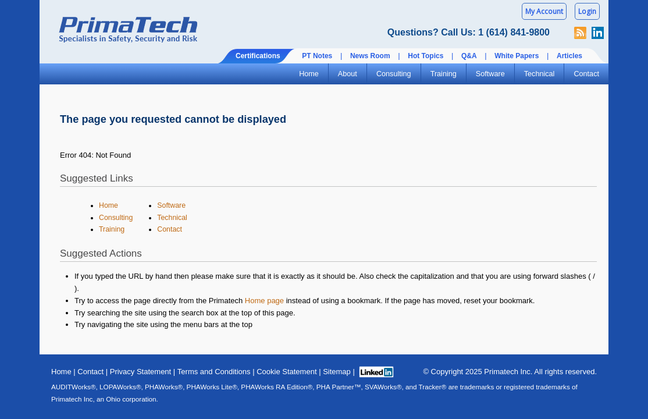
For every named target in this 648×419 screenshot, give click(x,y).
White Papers (516, 56)
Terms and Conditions (214, 371)
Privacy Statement (141, 371)
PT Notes (317, 56)
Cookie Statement (286, 371)
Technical (539, 74)
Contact (586, 74)
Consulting (393, 74)
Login (587, 11)
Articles (569, 56)
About (347, 74)
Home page (264, 300)
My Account (544, 11)
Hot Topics (425, 56)
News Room (370, 56)
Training (443, 74)
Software (490, 74)
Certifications (258, 56)
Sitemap (337, 371)
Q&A (469, 56)
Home (309, 74)
